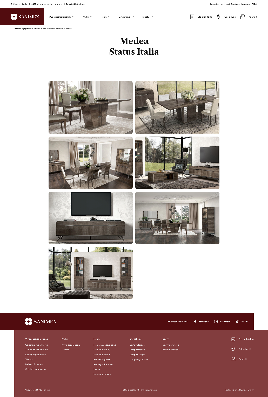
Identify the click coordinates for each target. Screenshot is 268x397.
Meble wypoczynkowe (104, 344)
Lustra (96, 369)
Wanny (29, 359)
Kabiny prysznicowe (35, 354)
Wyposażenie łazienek (36, 339)
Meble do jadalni (101, 354)
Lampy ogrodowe (139, 359)
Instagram (245, 4)
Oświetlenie (136, 339)
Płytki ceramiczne (71, 344)
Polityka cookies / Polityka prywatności (139, 389)
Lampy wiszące (137, 354)
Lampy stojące (137, 344)
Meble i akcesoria (34, 364)
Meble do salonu (101, 349)
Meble (96, 339)
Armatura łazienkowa (36, 349)
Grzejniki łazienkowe (35, 369)
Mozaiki (65, 349)
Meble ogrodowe (102, 374)
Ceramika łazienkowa (36, 344)
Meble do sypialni (102, 359)
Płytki (65, 339)
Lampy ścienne (137, 349)
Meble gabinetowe (102, 364)
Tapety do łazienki (171, 349)
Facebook (235, 4)
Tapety (165, 339)
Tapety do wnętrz (170, 344)
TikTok (254, 4)
